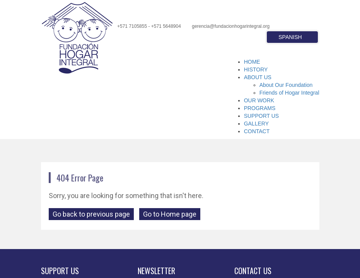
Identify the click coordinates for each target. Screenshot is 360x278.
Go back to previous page (91, 214)
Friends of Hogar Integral (289, 93)
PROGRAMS (260, 108)
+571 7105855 (132, 26)
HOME (252, 62)
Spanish (290, 37)
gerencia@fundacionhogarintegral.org (231, 26)
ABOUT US (257, 77)
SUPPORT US (261, 116)
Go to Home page (169, 214)
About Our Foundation (286, 85)
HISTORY (256, 69)
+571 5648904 (166, 26)
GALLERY (256, 123)
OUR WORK (259, 100)
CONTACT (257, 131)
